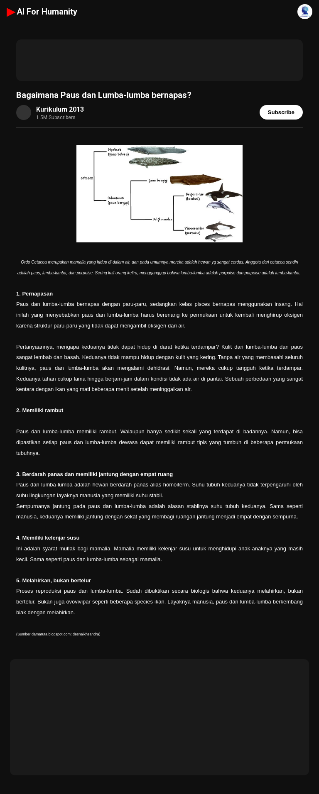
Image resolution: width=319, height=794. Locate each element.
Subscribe (281, 112)
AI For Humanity (42, 11)
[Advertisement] (159, 60)
